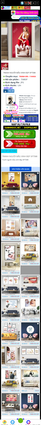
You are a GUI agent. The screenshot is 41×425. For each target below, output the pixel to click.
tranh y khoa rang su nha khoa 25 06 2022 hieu (30, 294)
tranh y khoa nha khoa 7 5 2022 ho (30, 318)
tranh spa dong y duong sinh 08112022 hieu (30, 191)
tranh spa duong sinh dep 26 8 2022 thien (10, 388)
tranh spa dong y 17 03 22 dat (30, 261)
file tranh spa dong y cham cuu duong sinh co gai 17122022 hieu (10, 191)
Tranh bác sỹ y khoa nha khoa (10, 365)
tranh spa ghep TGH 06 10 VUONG (10, 341)
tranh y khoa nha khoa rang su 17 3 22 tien (10, 318)
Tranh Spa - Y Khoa (27, 76)
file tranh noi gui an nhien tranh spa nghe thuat (10, 271)
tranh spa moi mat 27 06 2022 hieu (10, 412)
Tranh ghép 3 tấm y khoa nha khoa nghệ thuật (30, 365)
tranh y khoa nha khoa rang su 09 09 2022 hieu (30, 238)
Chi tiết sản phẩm (9, 151)
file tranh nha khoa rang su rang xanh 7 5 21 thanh (30, 341)
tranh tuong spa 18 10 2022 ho (30, 210)
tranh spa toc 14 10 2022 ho (10, 237)
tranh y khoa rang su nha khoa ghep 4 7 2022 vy (10, 294)
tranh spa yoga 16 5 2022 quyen (30, 388)
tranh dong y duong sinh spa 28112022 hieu (10, 214)
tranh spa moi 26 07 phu (30, 412)
